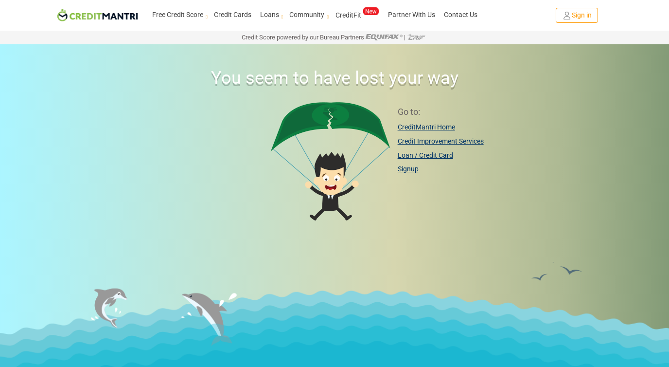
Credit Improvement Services (441, 141)
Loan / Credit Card (425, 155)
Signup (408, 169)
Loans (270, 15)
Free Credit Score (178, 15)
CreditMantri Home (426, 127)
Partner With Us (411, 14)
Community (307, 15)
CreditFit (357, 14)
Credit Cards (232, 14)
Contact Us (460, 14)
